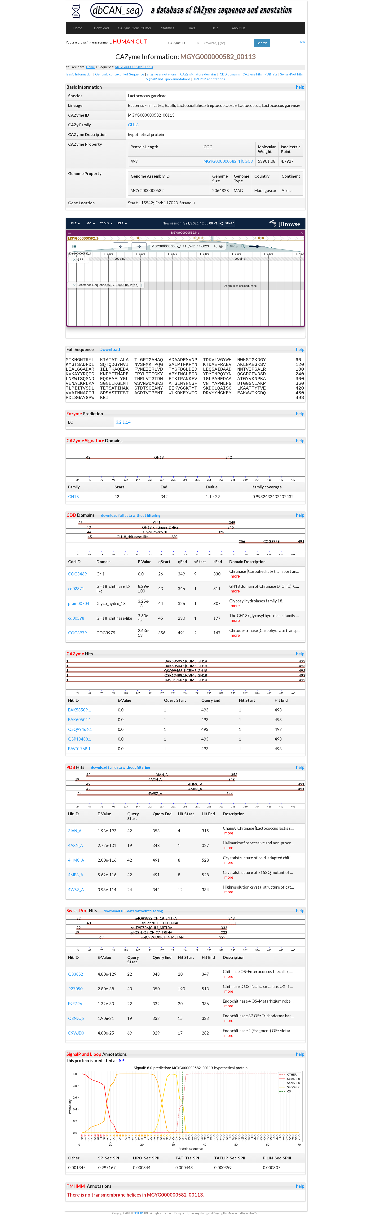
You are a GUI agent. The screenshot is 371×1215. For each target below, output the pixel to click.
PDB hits (271, 74)
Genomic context (108, 74)
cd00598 (76, 618)
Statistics (167, 28)
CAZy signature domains (198, 74)
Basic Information (79, 74)
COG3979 (77, 632)
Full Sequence (134, 74)
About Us (239, 28)
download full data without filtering (130, 515)
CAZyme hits (252, 74)
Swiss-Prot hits (291, 74)
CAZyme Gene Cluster (134, 28)
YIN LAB (138, 1213)
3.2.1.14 (123, 422)
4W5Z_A (76, 889)
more (235, 576)
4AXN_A (75, 845)
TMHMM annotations (209, 79)
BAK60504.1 (79, 719)
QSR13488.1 (79, 739)
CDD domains (230, 74)
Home (77, 28)
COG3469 (77, 573)
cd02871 (76, 588)
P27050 (75, 988)
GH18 (133, 124)
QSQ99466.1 (80, 729)
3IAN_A (74, 830)
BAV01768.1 (79, 748)
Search (262, 43)
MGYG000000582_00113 (134, 67)
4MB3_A (75, 874)
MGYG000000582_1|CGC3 (228, 161)
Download (101, 28)
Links (191, 28)
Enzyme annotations (162, 74)
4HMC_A (76, 860)
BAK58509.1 (79, 709)
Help (215, 28)
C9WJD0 (76, 1033)
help (302, 41)
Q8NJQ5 (76, 1018)
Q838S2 (75, 974)
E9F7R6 (75, 1003)
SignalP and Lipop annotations (168, 79)
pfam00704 (78, 603)
